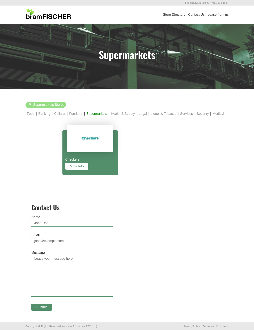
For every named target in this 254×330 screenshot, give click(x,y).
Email (35, 235)
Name (35, 217)
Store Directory (174, 14)
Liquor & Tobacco (163, 114)
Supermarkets (96, 114)
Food (31, 114)
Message (38, 253)
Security (203, 114)
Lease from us (218, 14)
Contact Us (196, 14)
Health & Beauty (123, 114)
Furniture (76, 114)
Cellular (59, 114)
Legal (143, 114)
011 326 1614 (220, 2)
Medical (218, 114)
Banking (44, 114)
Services (186, 114)
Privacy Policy (191, 326)
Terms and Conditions (216, 326)
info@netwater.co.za (197, 2)
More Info (77, 166)
